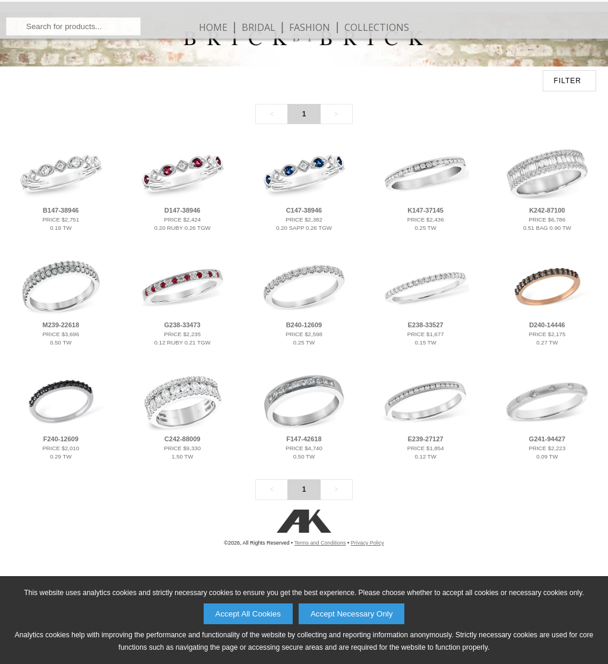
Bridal (259, 65)
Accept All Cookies (248, 613)
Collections (376, 65)
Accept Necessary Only (352, 613)
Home (213, 65)
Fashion (309, 65)
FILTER (567, 157)
